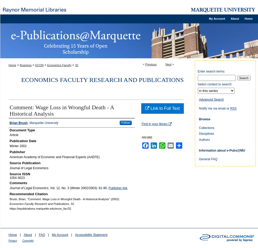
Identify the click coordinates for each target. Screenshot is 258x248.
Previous (151, 64)
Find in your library (157, 124)
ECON (39, 65)
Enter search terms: (211, 71)
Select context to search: (215, 84)
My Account (60, 235)
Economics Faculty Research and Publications (102, 79)
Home (12, 65)
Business (26, 65)
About (28, 235)
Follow (126, 122)
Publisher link (118, 188)
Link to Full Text (162, 108)
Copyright (28, 240)
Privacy (13, 240)
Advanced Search (211, 99)
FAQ (42, 235)
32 (76, 65)
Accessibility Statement (91, 235)
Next (168, 64)
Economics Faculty (59, 65)
